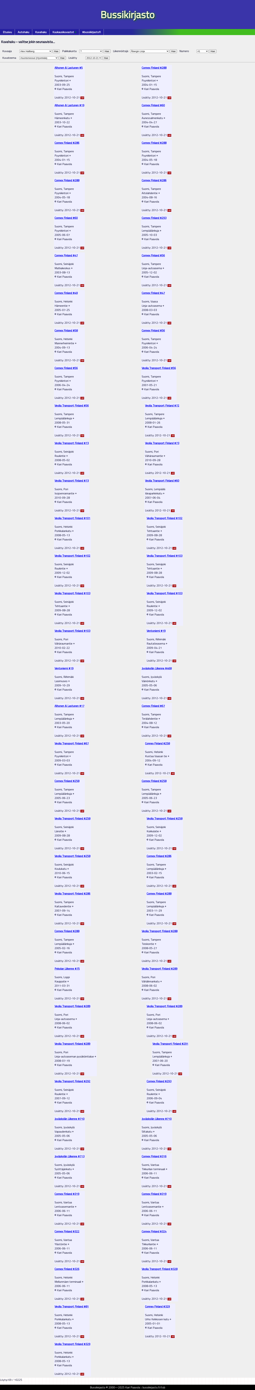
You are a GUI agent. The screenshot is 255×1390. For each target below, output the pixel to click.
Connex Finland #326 (67, 1269)
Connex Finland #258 (157, 743)
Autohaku (23, 32)
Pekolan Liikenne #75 (67, 968)
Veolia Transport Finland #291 (170, 1044)
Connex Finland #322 (67, 1231)
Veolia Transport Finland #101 (72, 518)
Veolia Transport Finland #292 (72, 1081)
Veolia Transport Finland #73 (72, 443)
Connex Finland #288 (154, 68)
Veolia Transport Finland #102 (164, 518)
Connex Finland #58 (66, 330)
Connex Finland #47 (66, 255)
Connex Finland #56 (153, 255)
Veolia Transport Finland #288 (159, 931)
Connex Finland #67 (153, 706)
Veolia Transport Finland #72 (162, 405)
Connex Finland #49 (66, 293)
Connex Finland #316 (154, 1156)
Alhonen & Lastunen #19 (69, 105)
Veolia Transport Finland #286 (72, 893)
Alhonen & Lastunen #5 (69, 68)
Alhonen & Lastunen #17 (69, 706)
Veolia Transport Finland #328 (159, 1269)
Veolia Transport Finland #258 (72, 818)
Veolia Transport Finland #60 (162, 480)
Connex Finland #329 (157, 1306)
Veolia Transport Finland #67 (72, 743)
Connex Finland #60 (153, 105)
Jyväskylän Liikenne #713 (69, 1156)
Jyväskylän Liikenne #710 (69, 1119)
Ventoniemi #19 (156, 631)
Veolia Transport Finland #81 (72, 1306)
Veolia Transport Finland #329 (72, 1344)
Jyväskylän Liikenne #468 (157, 668)
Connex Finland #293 (154, 218)
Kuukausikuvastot (64, 32)
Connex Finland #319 (67, 1194)
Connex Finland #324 (154, 1231)
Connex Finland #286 (67, 143)
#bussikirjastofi (91, 32)
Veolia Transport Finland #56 (159, 368)
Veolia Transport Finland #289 (159, 968)
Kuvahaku (41, 32)
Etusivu (7, 32)
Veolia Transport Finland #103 (164, 556)
